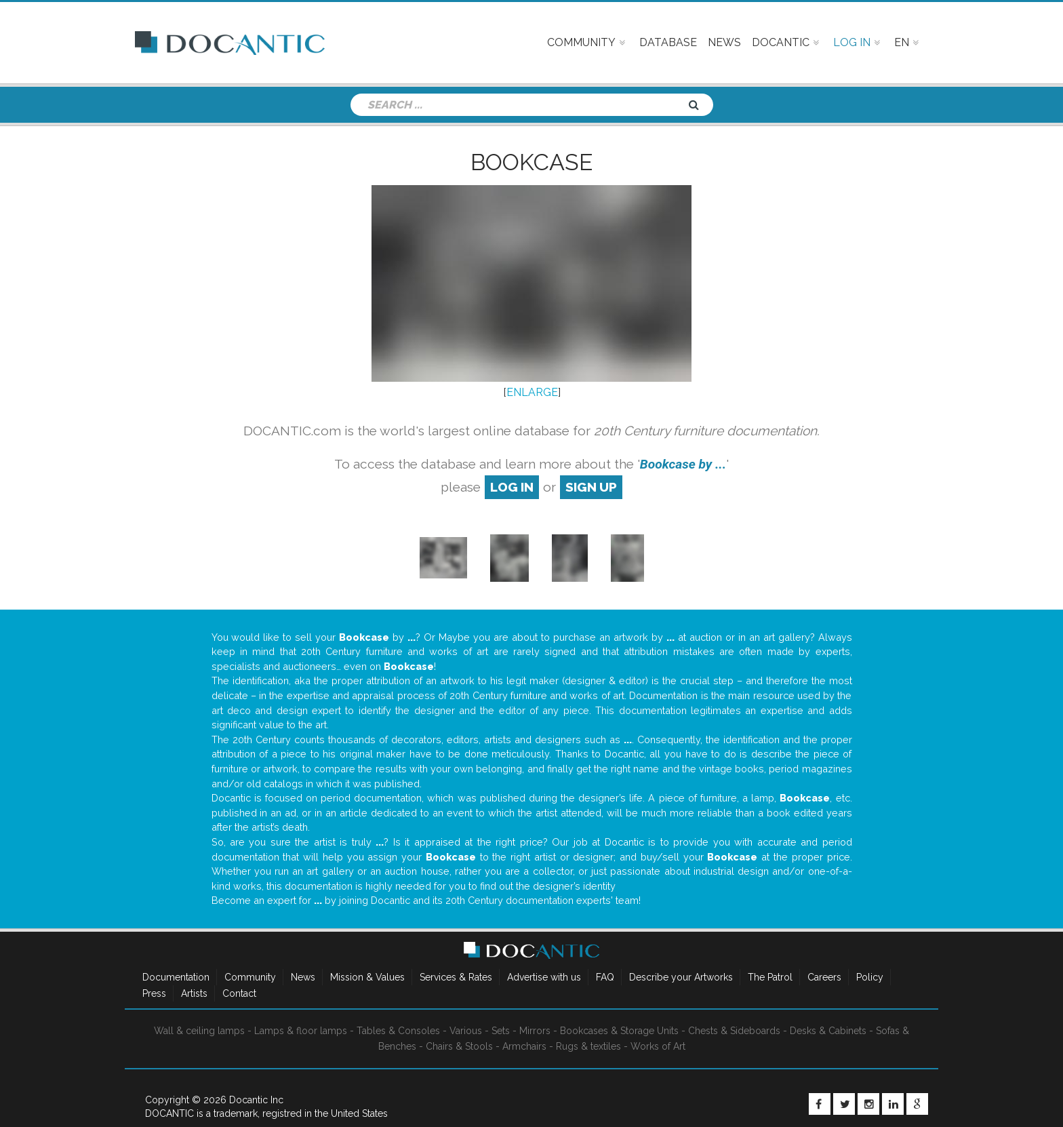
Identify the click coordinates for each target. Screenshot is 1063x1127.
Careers (824, 977)
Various (465, 1030)
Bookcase (531, 162)
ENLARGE (532, 392)
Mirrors (534, 1030)
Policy (869, 977)
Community (250, 977)
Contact (239, 993)
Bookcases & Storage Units (619, 1030)
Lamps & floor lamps (300, 1030)
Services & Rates (456, 977)
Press (154, 993)
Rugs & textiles (588, 1046)
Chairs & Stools (459, 1046)
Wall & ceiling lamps (199, 1030)
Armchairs (524, 1046)
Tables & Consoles (398, 1030)
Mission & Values (367, 977)
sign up (591, 486)
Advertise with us (544, 977)
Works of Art (657, 1046)
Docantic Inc (256, 1099)
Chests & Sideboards (734, 1030)
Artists (194, 993)
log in (512, 486)
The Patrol (770, 977)
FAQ (605, 977)
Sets (501, 1030)
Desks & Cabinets (828, 1030)
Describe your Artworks (681, 977)
